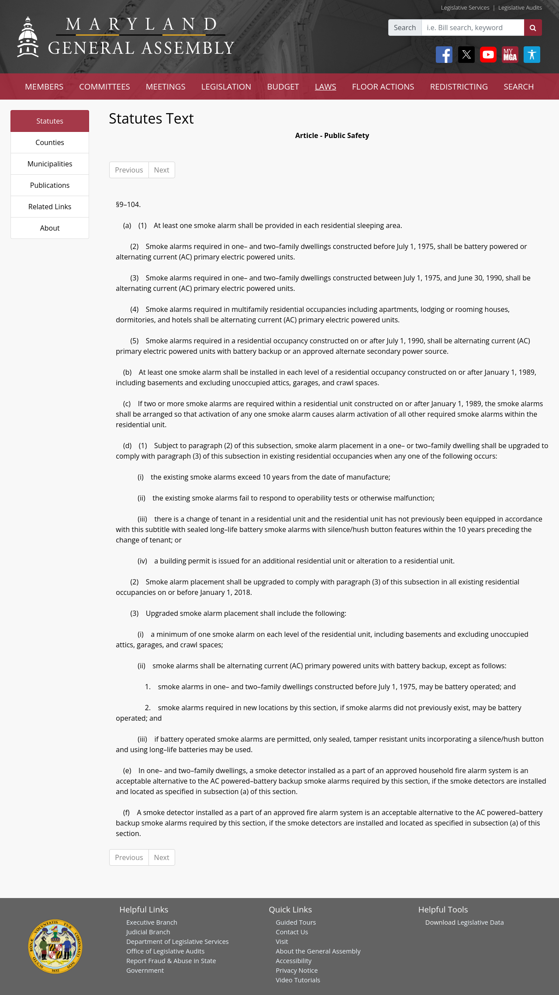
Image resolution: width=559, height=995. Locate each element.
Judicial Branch (148, 931)
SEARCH (519, 86)
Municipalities (50, 164)
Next (161, 170)
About (50, 228)
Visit (282, 941)
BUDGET (283, 86)
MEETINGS (166, 86)
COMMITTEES (104, 86)
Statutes (50, 121)
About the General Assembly (318, 951)
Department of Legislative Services (177, 941)
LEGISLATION (226, 86)
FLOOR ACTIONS (383, 86)
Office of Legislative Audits (165, 951)
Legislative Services (465, 7)
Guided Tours (296, 922)
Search (405, 27)
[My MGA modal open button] (508, 54)
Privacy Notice (296, 970)
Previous (129, 170)
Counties (49, 142)
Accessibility (293, 960)
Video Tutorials (298, 979)
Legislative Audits (520, 7)
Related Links (50, 206)
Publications (50, 185)
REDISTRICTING (459, 86)
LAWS (325, 86)
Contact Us (292, 931)
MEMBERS (44, 86)
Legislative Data (480, 922)
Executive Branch (151, 922)
